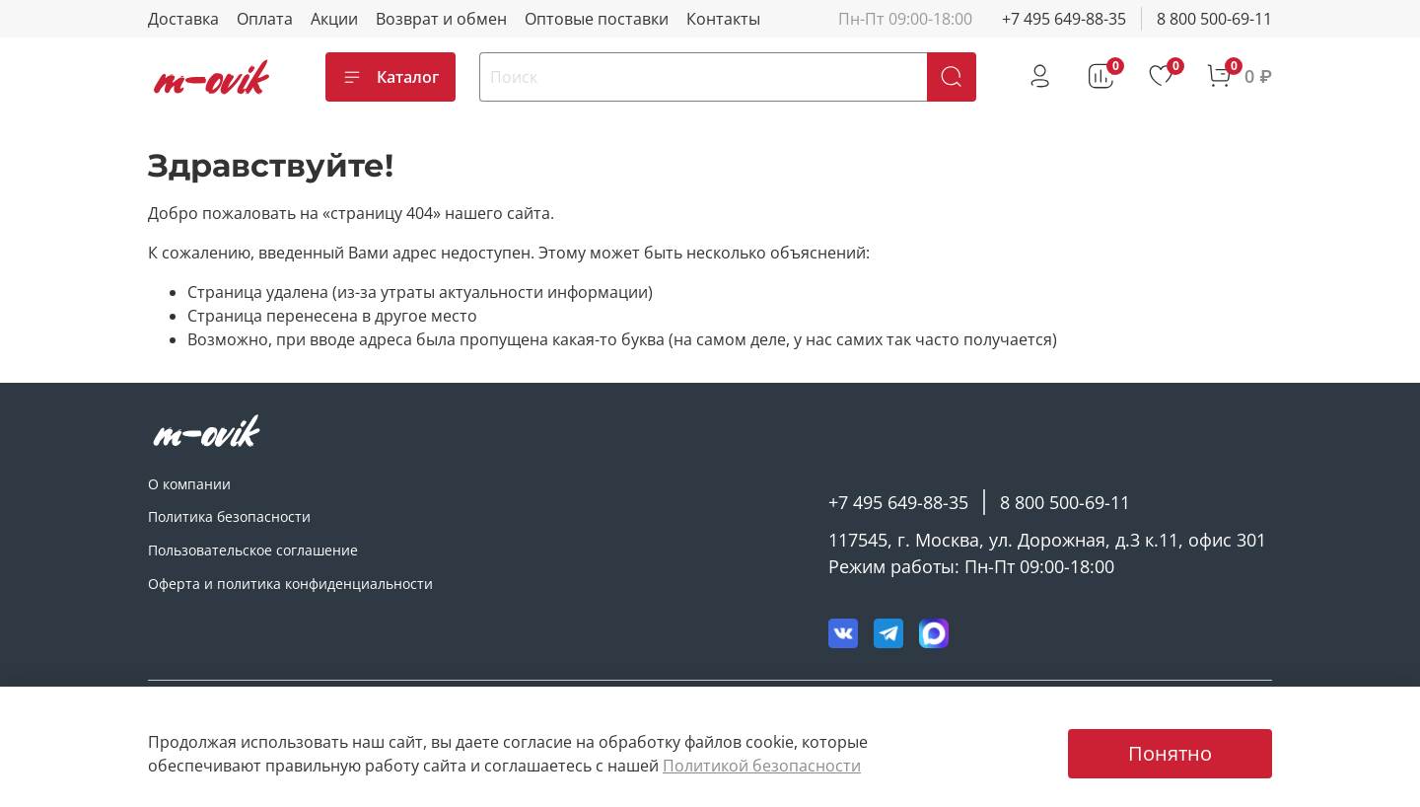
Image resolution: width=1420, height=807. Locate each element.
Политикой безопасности (762, 765)
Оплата (265, 19)
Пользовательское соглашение (253, 550)
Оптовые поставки (597, 19)
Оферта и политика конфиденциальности (290, 583)
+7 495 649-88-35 (1064, 19)
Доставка (183, 19)
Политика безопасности (229, 516)
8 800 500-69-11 (1214, 19)
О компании (189, 484)
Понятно (1170, 753)
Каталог (390, 77)
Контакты (723, 19)
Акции (334, 19)
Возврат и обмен (441, 19)
